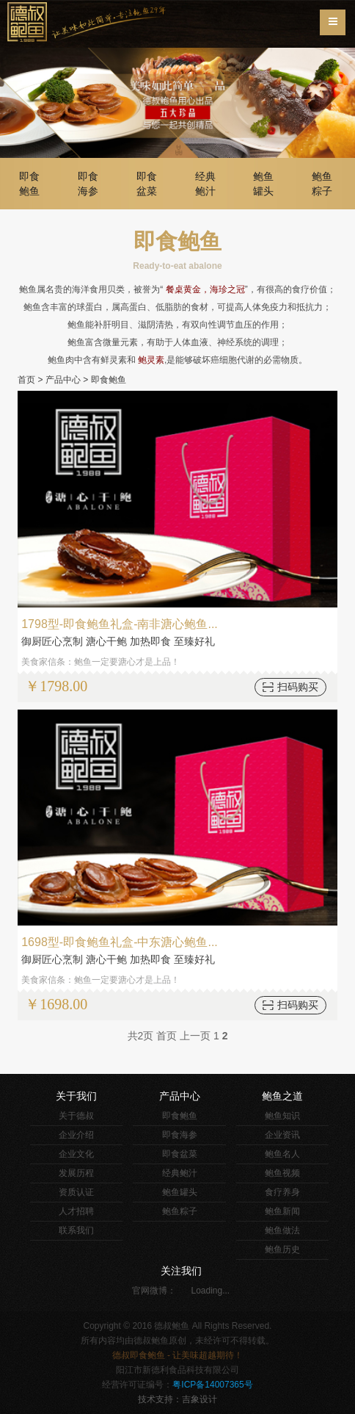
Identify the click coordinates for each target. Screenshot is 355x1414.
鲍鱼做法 (282, 1230)
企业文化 (76, 1154)
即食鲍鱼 (29, 183)
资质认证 (76, 1192)
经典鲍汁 (205, 183)
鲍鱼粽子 (322, 183)
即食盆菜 (146, 183)
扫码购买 (297, 687)
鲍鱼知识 (282, 1116)
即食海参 (88, 183)
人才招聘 (76, 1211)
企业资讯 (282, 1135)
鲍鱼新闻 (282, 1211)
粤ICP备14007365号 (212, 1384)
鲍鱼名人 (282, 1154)
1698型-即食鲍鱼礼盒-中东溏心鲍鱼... (119, 942)
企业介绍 (76, 1135)
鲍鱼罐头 (263, 183)
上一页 (195, 1036)
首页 (26, 380)
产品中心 (63, 380)
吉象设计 (199, 1399)
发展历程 (76, 1173)
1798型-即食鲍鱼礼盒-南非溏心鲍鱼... (119, 624)
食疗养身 (282, 1192)
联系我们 (76, 1230)
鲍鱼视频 (282, 1173)
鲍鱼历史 (282, 1249)
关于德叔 (76, 1116)
